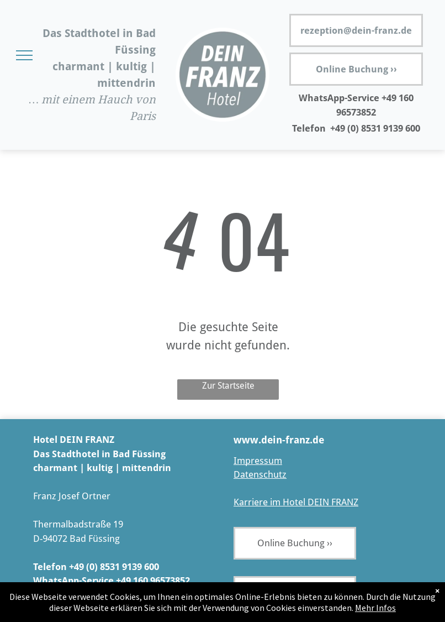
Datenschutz (260, 474)
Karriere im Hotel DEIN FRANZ (296, 502)
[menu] (24, 55)
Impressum (258, 460)
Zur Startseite (228, 385)
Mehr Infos (375, 607)
